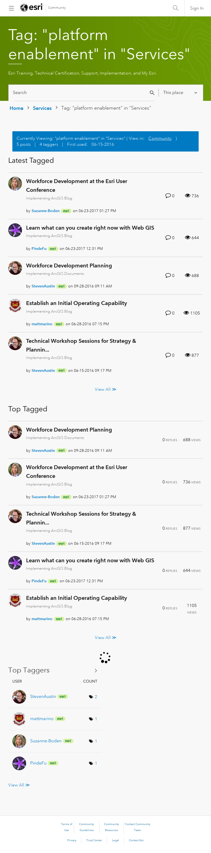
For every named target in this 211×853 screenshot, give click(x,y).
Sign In (197, 8)
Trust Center (94, 840)
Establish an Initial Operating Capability (76, 303)
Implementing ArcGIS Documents (55, 273)
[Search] (84, 93)
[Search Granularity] (181, 93)
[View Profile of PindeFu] (39, 248)
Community (57, 8)
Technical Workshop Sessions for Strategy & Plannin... (81, 345)
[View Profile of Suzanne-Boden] (46, 210)
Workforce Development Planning (69, 265)
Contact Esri (136, 840)
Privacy (71, 840)
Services (42, 108)
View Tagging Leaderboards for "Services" (54, 670)
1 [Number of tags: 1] (96, 719)
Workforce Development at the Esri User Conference (76, 185)
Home (16, 108)
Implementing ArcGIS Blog (49, 198)
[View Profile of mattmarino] (42, 323)
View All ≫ (105, 389)
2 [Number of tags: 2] (96, 697)
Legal (115, 840)
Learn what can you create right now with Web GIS (90, 227)
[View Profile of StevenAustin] (43, 286)
